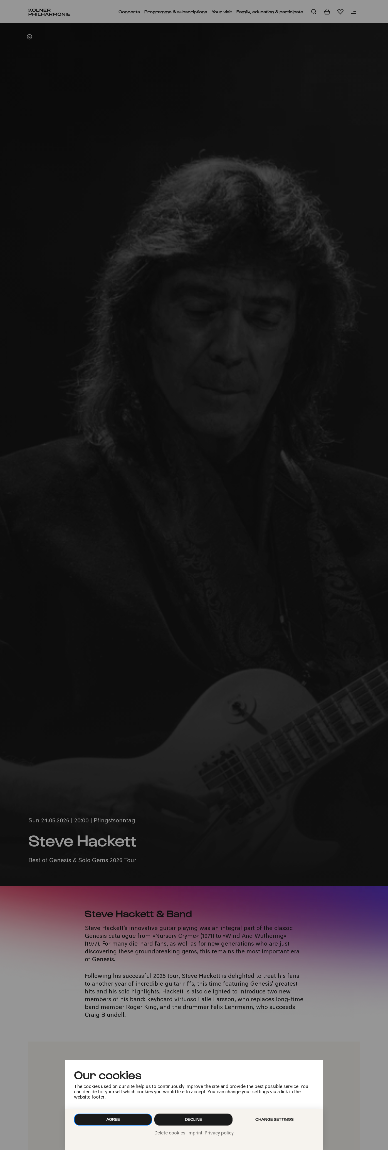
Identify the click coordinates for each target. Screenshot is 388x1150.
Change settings (274, 1119)
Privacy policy (219, 1133)
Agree (113, 1119)
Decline (193, 1119)
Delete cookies (169, 1133)
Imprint (194, 1133)
